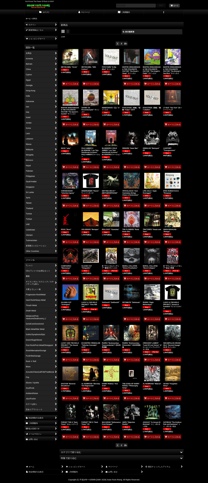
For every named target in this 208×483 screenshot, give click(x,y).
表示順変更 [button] (128, 32)
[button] (164, 12)
